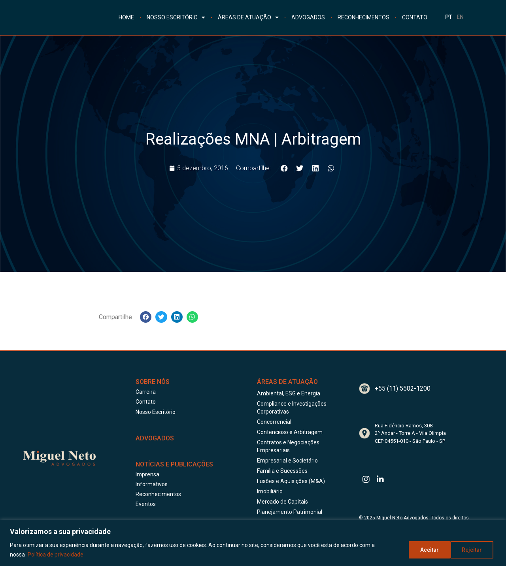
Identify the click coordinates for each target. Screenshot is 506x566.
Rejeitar (430, 550)
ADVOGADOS (308, 17)
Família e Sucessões (282, 471)
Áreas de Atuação (287, 381)
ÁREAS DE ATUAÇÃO (248, 17)
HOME (126, 17)
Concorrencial (274, 422)
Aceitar (475, 550)
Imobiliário (270, 491)
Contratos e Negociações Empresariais (288, 446)
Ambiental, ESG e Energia (288, 393)
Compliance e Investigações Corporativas (292, 408)
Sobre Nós (153, 381)
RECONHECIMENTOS (363, 17)
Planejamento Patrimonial (289, 512)
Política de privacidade (55, 554)
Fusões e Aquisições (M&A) (291, 481)
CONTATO (414, 17)
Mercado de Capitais (282, 501)
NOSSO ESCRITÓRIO (176, 17)
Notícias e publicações (174, 464)
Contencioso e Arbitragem (290, 432)
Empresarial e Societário (287, 460)
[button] (284, 168)
